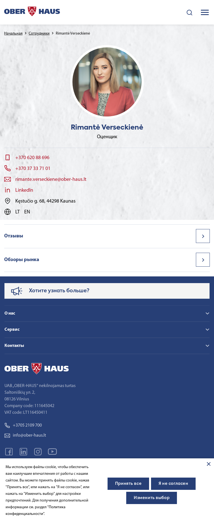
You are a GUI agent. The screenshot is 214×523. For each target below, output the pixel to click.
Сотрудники (39, 33)
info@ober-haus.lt (25, 435)
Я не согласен (173, 484)
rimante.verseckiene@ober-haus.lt (50, 179)
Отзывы (13, 236)
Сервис (12, 329)
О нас (9, 313)
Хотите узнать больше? (59, 290)
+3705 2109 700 (23, 425)
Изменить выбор (151, 498)
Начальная (13, 33)
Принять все (128, 484)
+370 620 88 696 (32, 157)
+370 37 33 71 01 (32, 168)
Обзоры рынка (21, 259)
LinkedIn (24, 190)
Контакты (14, 346)
